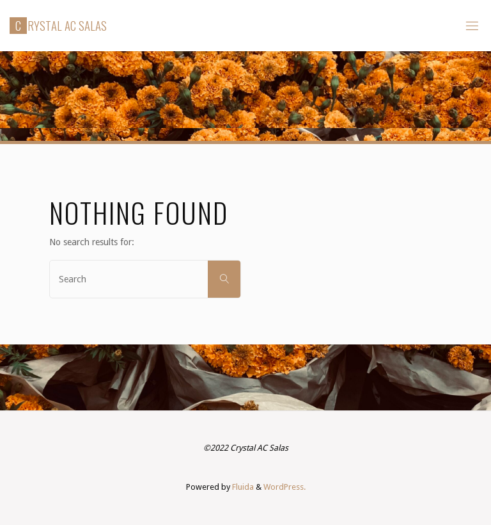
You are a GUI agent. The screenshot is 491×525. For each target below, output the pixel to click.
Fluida (242, 487)
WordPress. (284, 487)
